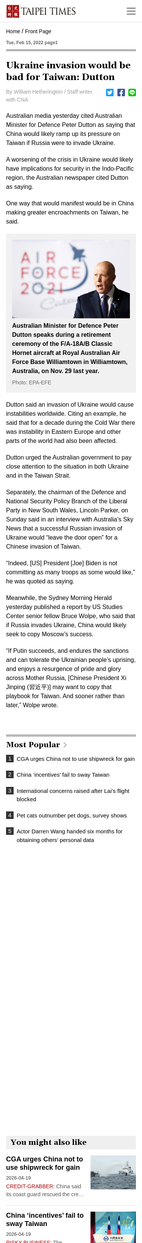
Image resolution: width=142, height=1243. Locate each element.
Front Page (38, 31)
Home (13, 31)
